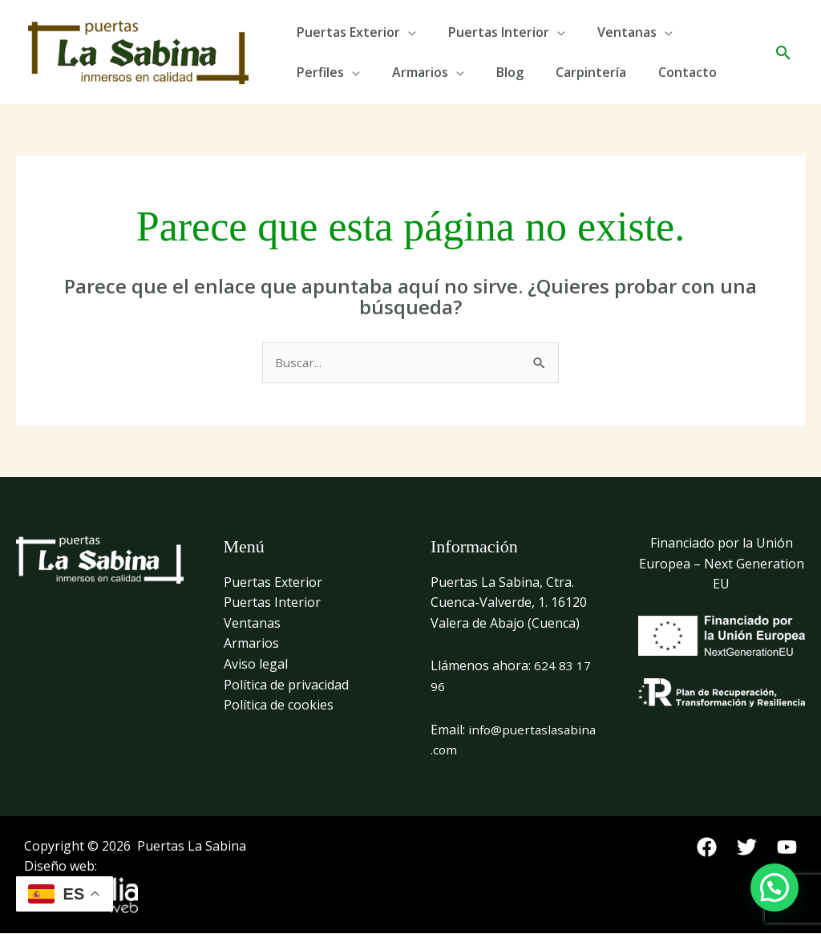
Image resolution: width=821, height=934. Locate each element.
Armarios (420, 72)
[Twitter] (747, 848)
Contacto (687, 72)
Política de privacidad (286, 685)
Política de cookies (279, 705)
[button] (783, 52)
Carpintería (591, 72)
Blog (510, 72)
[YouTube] (787, 848)
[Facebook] (707, 848)
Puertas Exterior (348, 32)
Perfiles (320, 72)
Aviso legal (256, 664)
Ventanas (627, 32)
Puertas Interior (498, 32)
